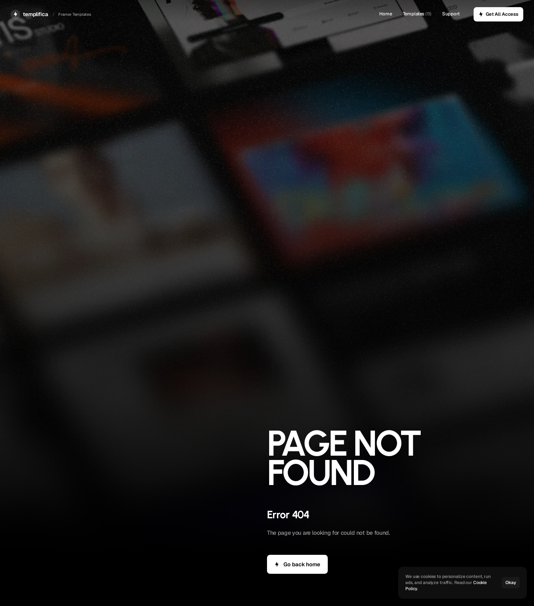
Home (385, 14)
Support (451, 14)
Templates (414, 14)
